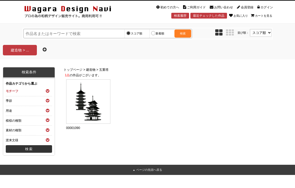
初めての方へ (167, 7)
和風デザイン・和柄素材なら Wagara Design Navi (72, 13)
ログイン (265, 7)
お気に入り (238, 15)
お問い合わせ (221, 7)
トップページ (73, 70)
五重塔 (104, 70)
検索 (183, 33)
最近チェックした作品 (208, 15)
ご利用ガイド (194, 7)
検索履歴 (180, 15)
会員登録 (245, 7)
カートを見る (261, 15)
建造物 (90, 70)
